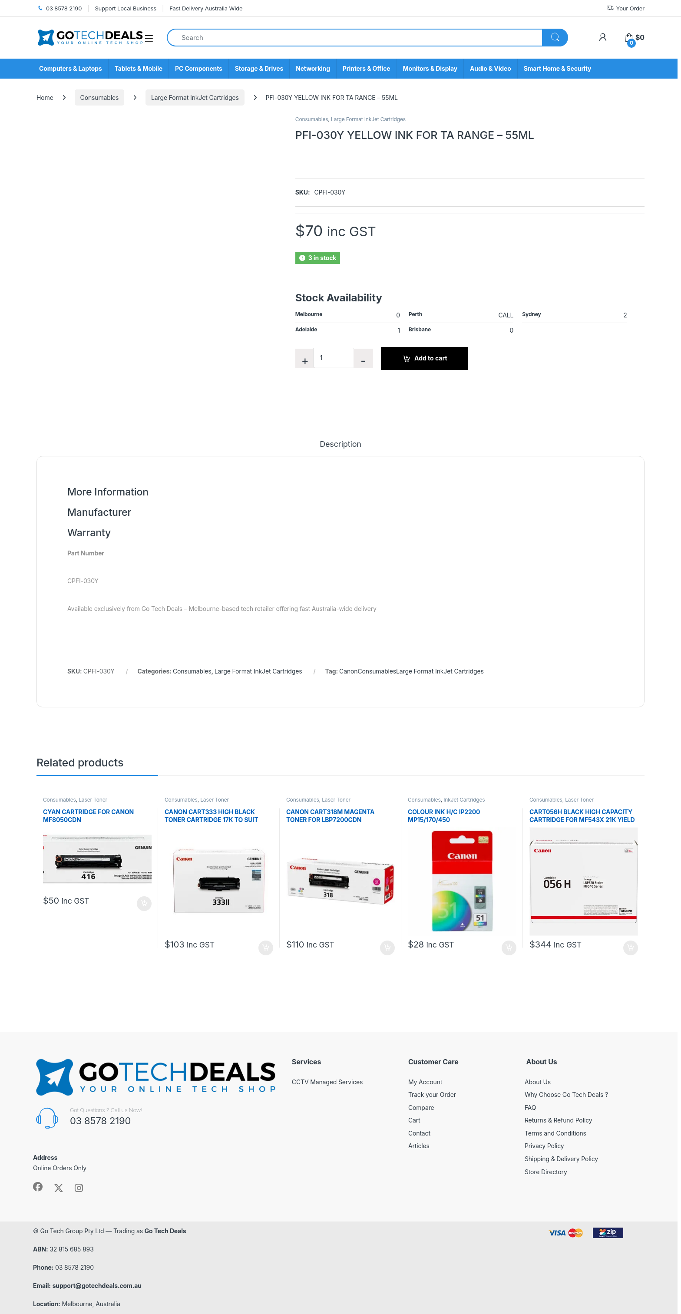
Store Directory (546, 1171)
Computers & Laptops (70, 68)
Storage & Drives (259, 68)
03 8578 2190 (59, 8)
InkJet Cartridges (464, 799)
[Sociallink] (38, 1187)
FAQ (530, 1107)
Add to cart (430, 358)
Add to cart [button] (144, 903)
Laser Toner (93, 799)
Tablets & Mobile (138, 68)
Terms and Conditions (555, 1133)
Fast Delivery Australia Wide (205, 8)
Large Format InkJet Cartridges (195, 97)
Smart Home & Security (558, 68)
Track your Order (432, 1094)
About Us (538, 1082)
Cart (414, 1120)
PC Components (198, 68)
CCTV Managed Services (327, 1082)
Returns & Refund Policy (558, 1120)
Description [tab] (340, 444)
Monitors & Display (430, 68)
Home (44, 97)
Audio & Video (490, 68)
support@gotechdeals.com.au (97, 1285)
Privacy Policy (544, 1145)
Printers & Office (366, 68)
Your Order (626, 8)
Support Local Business (125, 8)
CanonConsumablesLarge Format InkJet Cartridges (411, 671)
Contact (419, 1133)
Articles (419, 1145)
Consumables (99, 97)
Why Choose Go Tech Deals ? (566, 1094)
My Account (425, 1082)
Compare (421, 1107)
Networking (313, 68)
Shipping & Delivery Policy (561, 1158)
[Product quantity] (333, 357)
